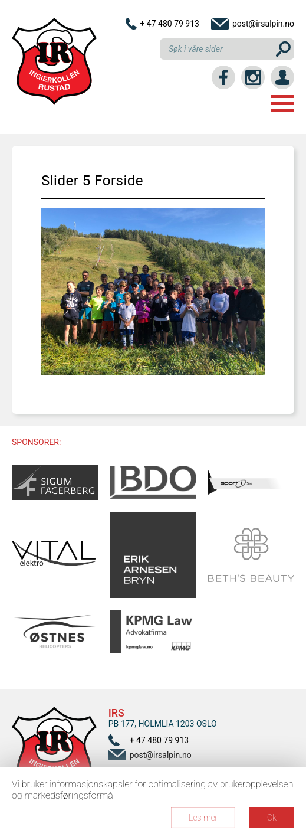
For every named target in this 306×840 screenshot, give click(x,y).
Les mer (203, 817)
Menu (282, 103)
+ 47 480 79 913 (169, 23)
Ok (272, 817)
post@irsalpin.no (263, 23)
